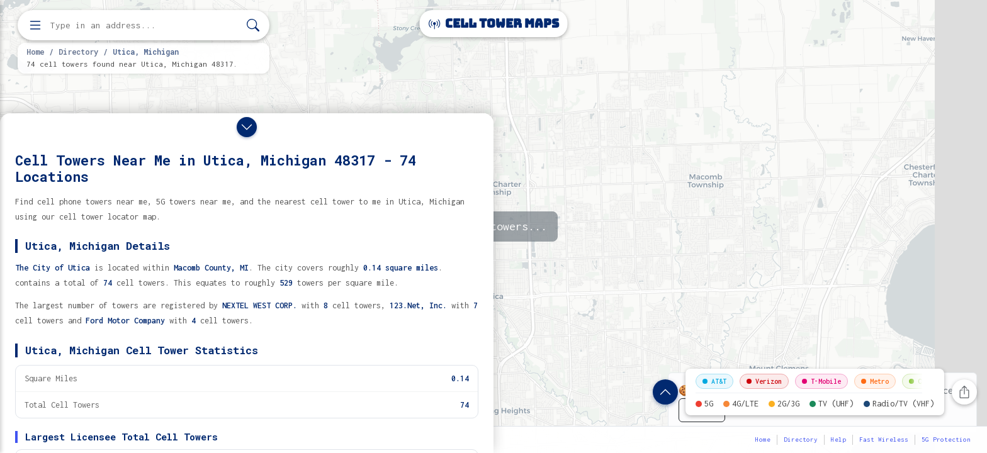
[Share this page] (964, 392)
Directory (78, 52)
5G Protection (946, 439)
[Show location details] (665, 392)
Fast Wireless (883, 439)
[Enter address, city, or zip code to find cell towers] (144, 25)
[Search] (253, 25)
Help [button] (838, 439)
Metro (875, 381)
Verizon (764, 381)
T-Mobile (821, 381)
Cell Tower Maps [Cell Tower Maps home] (494, 24)
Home (35, 52)
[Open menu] (35, 25)
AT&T (714, 381)
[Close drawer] (247, 127)
